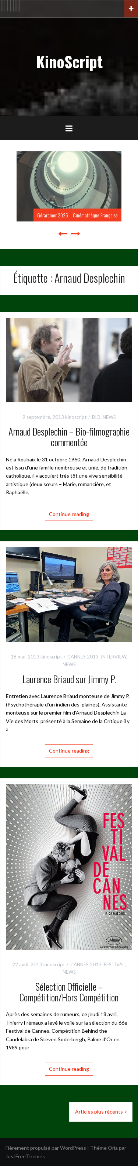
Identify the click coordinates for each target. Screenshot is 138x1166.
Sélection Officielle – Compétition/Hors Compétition (69, 991)
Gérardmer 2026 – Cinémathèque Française (77, 215)
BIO (96, 417)
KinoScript (69, 61)
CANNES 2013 (83, 657)
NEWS (109, 417)
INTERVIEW (113, 657)
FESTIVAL (114, 964)
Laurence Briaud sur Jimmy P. (69, 679)
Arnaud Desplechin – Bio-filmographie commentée (69, 436)
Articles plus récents (99, 1111)
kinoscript (75, 417)
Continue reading (69, 514)
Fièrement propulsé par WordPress (46, 1148)
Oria (113, 1148)
